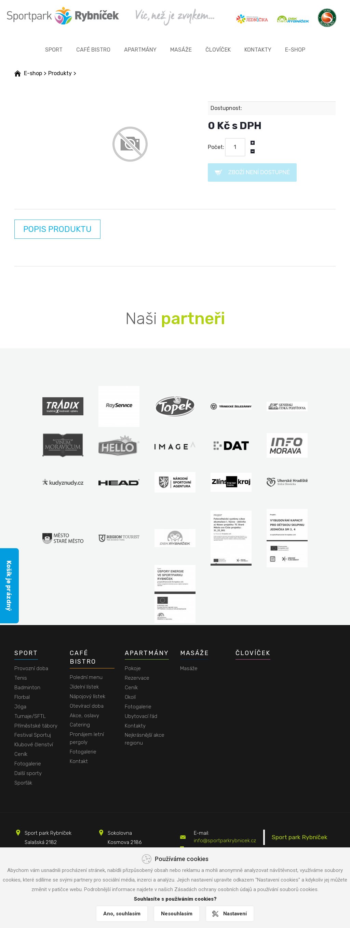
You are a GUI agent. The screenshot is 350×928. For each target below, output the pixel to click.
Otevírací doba (87, 706)
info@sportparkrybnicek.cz (225, 840)
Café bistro (93, 49)
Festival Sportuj (32, 735)
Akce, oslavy (84, 715)
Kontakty (257, 49)
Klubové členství (33, 745)
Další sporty (28, 773)
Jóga (20, 707)
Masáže (181, 49)
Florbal (22, 697)
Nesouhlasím (176, 914)
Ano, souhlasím (121, 914)
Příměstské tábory (35, 726)
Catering (80, 725)
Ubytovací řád (141, 716)
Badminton (27, 687)
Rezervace (137, 678)
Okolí (130, 697)
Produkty (60, 73)
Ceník (20, 754)
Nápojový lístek (87, 696)
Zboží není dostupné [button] (259, 172)
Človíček (218, 49)
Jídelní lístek (84, 687)
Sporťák (23, 783)
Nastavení (235, 914)
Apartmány (140, 49)
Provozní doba (31, 668)
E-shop (295, 49)
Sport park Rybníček (299, 837)
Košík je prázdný (9, 585)
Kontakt (79, 761)
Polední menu (86, 677)
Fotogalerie (27, 764)
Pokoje (133, 668)
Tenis (20, 678)
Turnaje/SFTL (30, 716)
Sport (54, 49)
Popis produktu (57, 229)
